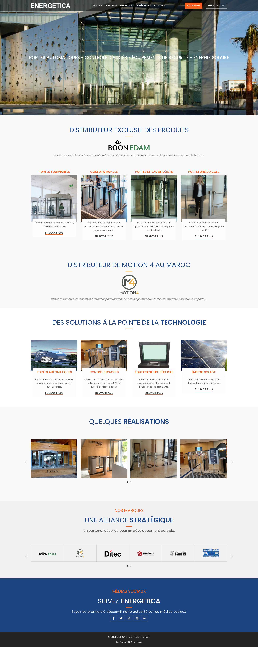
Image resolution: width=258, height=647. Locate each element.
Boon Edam (193, 6)
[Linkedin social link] (145, 618)
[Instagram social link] (129, 618)
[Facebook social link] (113, 618)
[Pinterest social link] (137, 618)
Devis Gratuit (216, 6)
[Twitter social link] (121, 618)
